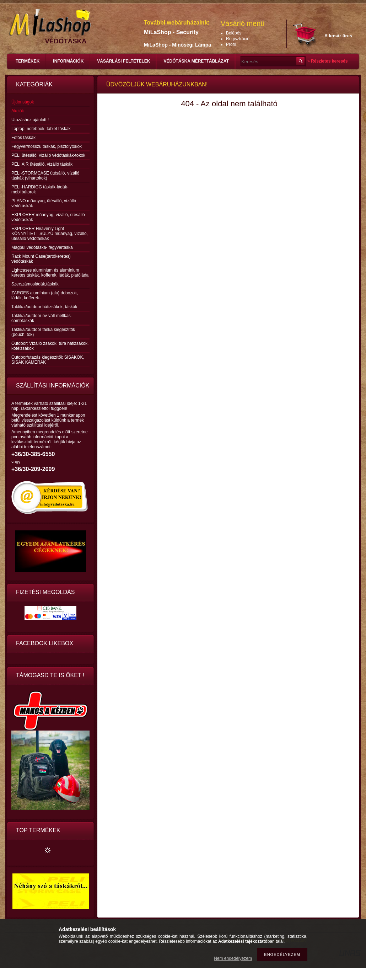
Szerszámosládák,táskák (35, 284)
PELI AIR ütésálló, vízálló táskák (41, 164)
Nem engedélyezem (233, 958)
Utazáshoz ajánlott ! (30, 119)
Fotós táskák (23, 137)
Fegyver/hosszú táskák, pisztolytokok (46, 146)
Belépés (233, 33)
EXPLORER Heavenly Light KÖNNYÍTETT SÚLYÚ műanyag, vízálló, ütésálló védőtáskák (49, 233)
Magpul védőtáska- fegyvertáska (42, 247)
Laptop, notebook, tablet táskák (41, 128)
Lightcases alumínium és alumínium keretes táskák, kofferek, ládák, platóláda (49, 273)
